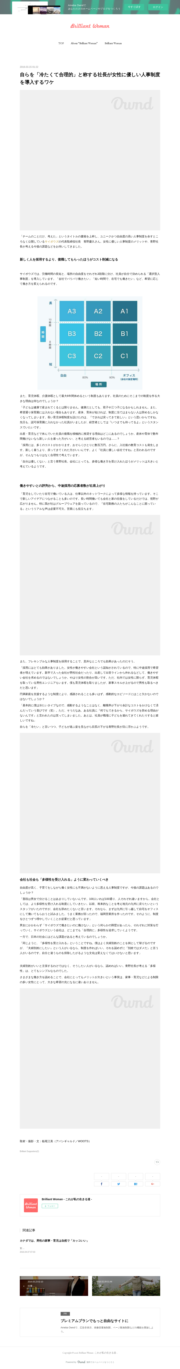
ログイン (158, 7)
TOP (61, 43)
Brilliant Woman (113, 43)
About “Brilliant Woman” (84, 43)
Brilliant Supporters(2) (29, 1151)
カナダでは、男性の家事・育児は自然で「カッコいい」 (54, 1240)
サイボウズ (52, 241)
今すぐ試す (134, 6)
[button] (61, 43)
